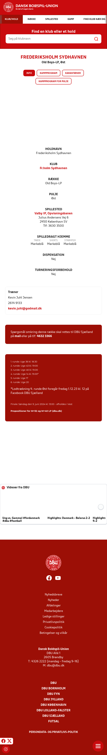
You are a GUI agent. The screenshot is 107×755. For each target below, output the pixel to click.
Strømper (70, 240)
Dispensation (53, 255)
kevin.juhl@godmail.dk (25, 308)
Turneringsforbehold (53, 270)
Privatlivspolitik (53, 622)
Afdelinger (53, 605)
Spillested (53, 209)
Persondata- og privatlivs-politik (53, 732)
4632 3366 (44, 336)
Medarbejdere (53, 611)
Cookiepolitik (53, 627)
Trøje (37, 240)
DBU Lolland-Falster (53, 710)
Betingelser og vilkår (53, 633)
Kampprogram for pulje (53, 81)
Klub (53, 164)
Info (29, 73)
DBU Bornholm (53, 688)
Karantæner (73, 73)
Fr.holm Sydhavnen (53, 168)
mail (18, 336)
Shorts (54, 240)
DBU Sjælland (53, 716)
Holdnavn (53, 149)
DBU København (53, 705)
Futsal (53, 721)
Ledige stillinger (53, 616)
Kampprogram (48, 73)
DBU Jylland (53, 699)
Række (53, 179)
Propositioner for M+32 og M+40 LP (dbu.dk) (36, 411)
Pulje (53, 194)
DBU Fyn (53, 694)
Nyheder (53, 600)
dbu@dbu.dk (55, 665)
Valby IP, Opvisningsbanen (53, 213)
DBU (53, 683)
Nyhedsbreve (53, 594)
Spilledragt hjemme (53, 236)
